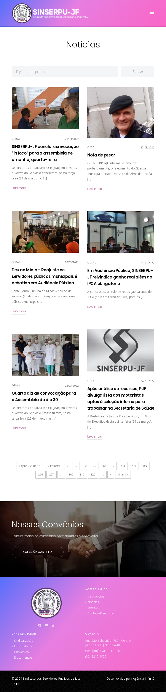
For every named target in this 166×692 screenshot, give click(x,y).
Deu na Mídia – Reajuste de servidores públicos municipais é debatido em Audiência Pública (44, 276)
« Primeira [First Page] (54, 466)
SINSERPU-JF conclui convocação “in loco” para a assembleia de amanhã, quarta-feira (45, 153)
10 (84, 466)
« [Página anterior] (68, 466)
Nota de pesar (101, 155)
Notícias (93, 602)
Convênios (21, 652)
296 (40, 474)
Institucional (96, 596)
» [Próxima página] (111, 474)
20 (94, 466)
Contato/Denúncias (101, 613)
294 (133, 466)
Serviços (93, 608)
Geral (16, 139)
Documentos (23, 657)
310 (82, 474)
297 (51, 474)
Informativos (23, 646)
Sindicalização (24, 640)
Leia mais (19, 188)
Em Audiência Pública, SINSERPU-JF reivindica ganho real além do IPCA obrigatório (120, 277)
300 (71, 474)
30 (103, 466)
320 (93, 474)
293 (122, 466)
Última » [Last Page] (123, 474)
